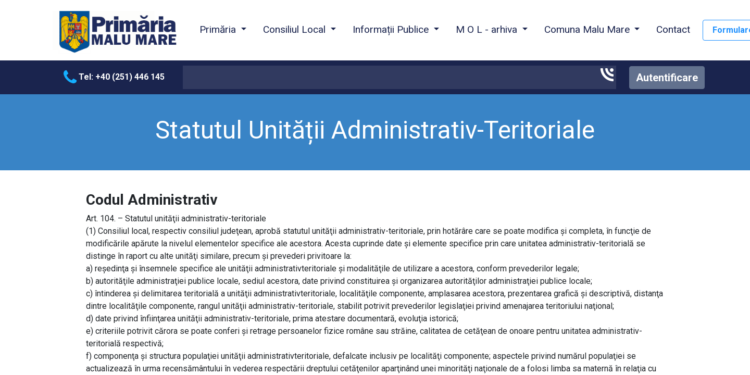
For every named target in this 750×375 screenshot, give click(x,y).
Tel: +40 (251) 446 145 (114, 77)
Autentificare (667, 77)
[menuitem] (673, 30)
